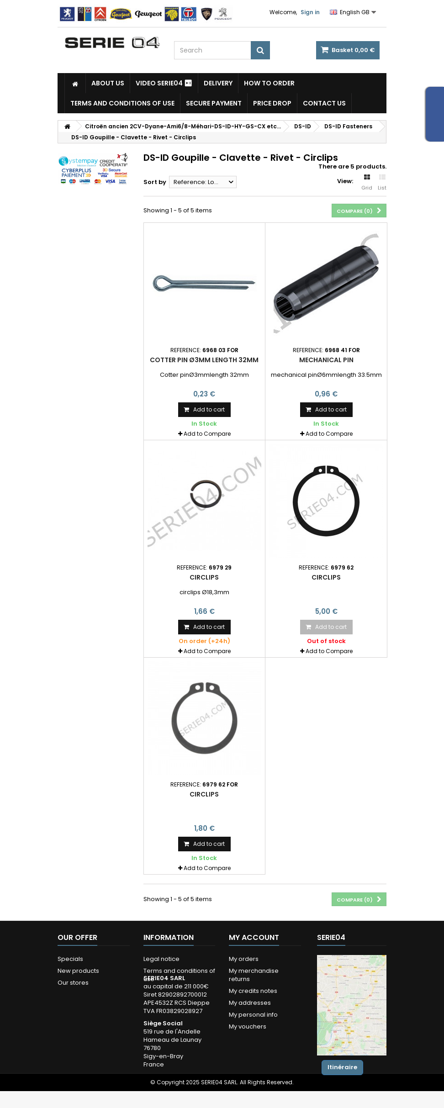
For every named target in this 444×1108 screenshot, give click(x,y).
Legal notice (161, 959)
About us (107, 83)
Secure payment (214, 103)
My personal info (253, 1014)
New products (78, 970)
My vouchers (247, 1026)
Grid (366, 182)
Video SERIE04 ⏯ (164, 83)
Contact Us (324, 103)
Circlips (204, 577)
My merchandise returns (254, 974)
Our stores (73, 982)
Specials (70, 959)
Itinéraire (342, 1067)
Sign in (310, 12)
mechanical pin (326, 359)
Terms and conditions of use (122, 103)
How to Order (269, 83)
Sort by (154, 182)
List (382, 182)
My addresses (250, 1002)
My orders (244, 959)
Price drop (272, 103)
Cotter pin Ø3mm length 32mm (204, 359)
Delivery (218, 83)
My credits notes (253, 991)
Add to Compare (207, 434)
